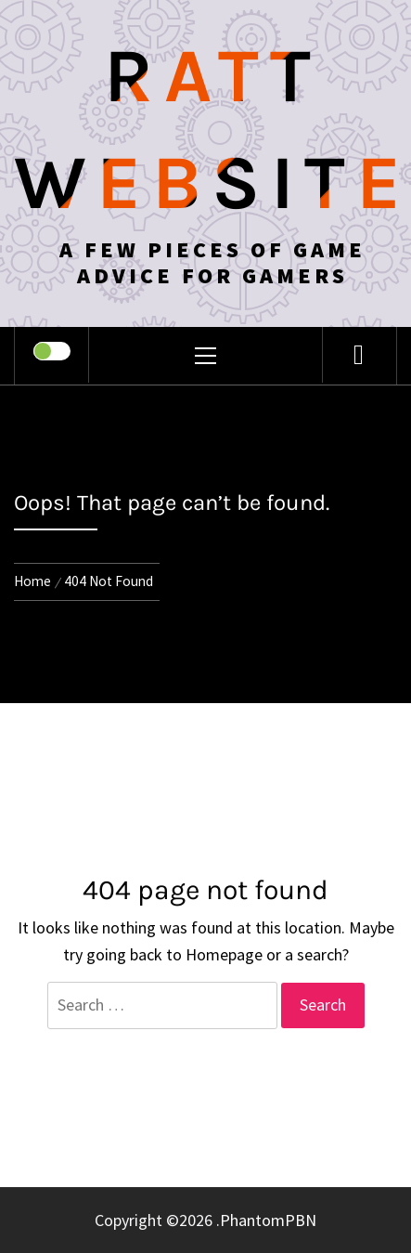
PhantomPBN (268, 1220)
